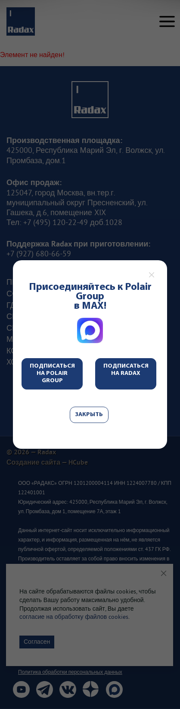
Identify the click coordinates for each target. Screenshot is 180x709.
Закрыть (89, 414)
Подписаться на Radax (126, 370)
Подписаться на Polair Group (52, 373)
